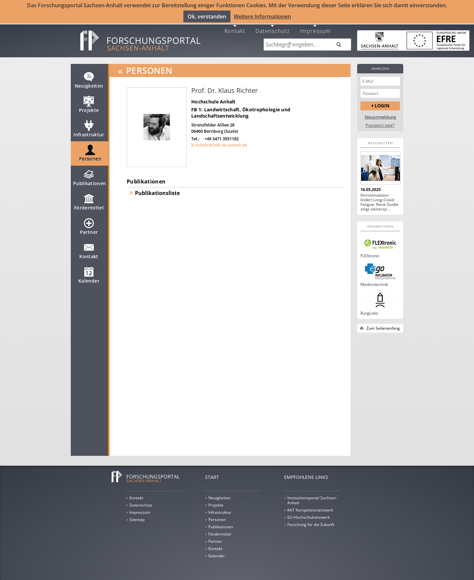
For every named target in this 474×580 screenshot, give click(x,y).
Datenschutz (272, 27)
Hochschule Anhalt (213, 98)
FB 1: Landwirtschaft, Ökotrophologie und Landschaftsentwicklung (240, 109)
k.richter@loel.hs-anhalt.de (219, 142)
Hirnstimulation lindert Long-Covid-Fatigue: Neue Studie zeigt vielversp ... (379, 199)
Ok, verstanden (207, 16)
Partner (89, 226)
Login (382, 102)
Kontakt (235, 27)
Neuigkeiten (89, 80)
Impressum (315, 27)
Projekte (89, 104)
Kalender (88, 275)
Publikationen (89, 177)
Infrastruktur (88, 128)
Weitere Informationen (262, 16)
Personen (90, 153)
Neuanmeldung (380, 113)
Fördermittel (89, 201)
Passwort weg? (380, 122)
